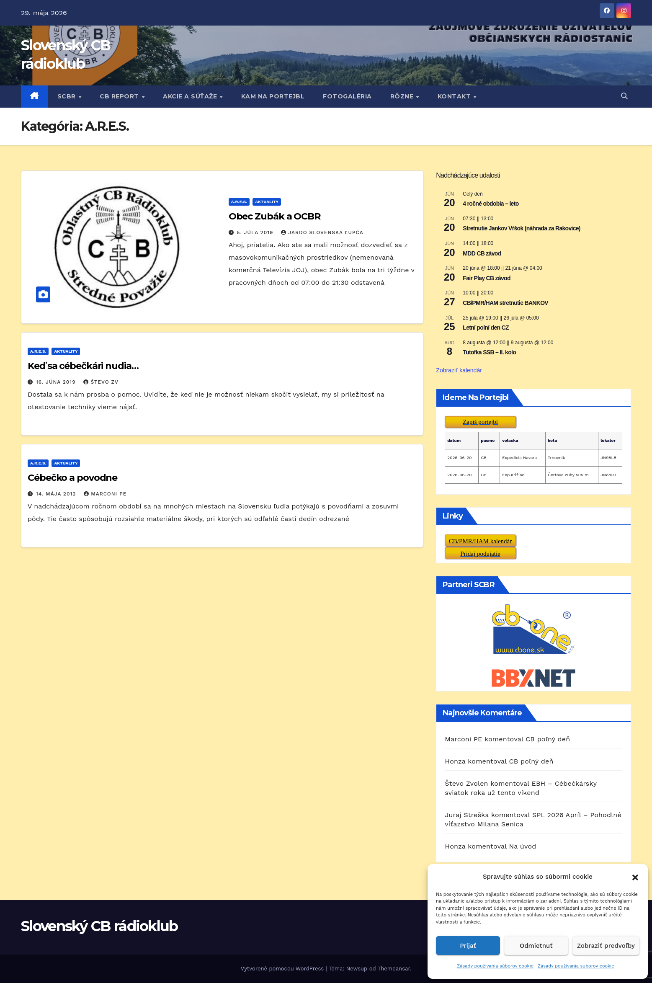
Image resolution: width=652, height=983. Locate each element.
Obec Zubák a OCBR (274, 216)
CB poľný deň (548, 739)
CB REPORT (120, 96)
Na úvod (522, 846)
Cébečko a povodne (72, 477)
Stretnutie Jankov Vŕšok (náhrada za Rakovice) (521, 228)
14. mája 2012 (57, 494)
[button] (635, 876)
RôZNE (402, 96)
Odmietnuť (536, 945)
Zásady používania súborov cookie (495, 966)
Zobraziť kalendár (459, 370)
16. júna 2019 (57, 382)
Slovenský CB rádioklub (99, 926)
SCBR (67, 96)
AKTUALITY (266, 201)
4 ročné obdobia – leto (490, 203)
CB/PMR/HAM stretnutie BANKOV (505, 302)
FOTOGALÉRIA (347, 96)
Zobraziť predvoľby (606, 945)
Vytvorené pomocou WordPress (283, 968)
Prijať (468, 945)
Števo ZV (101, 382)
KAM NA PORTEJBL (273, 96)
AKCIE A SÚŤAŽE (191, 96)
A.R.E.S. (239, 201)
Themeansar (394, 968)
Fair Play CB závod (486, 278)
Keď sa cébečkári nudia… (83, 366)
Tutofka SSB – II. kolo (489, 352)
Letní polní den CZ (486, 327)
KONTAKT (455, 96)
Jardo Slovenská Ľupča (322, 232)
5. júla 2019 (256, 232)
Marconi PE (105, 494)
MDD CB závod (482, 253)
